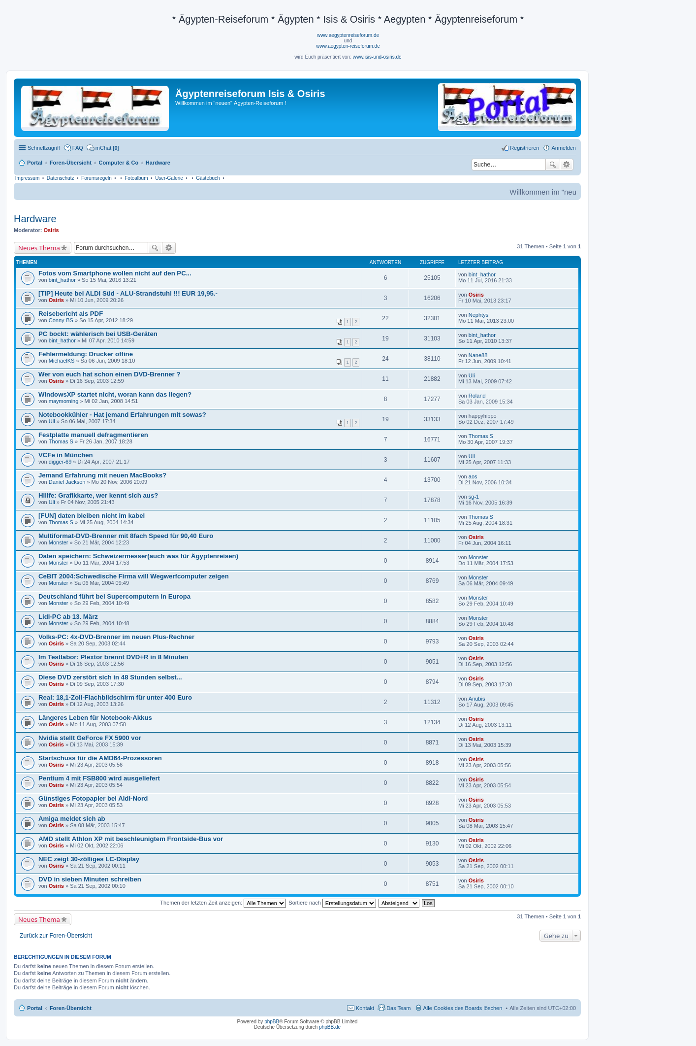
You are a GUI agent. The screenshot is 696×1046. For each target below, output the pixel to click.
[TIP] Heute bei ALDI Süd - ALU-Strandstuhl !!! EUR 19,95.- (128, 293)
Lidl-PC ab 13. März (68, 616)
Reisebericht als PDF (70, 313)
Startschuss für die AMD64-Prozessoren (100, 758)
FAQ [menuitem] (77, 148)
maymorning (64, 401)
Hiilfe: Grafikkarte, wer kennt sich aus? (98, 495)
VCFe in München (65, 455)
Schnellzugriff (44, 148)
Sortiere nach (332, 903)
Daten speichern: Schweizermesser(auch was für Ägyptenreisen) (138, 556)
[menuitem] (103, 148)
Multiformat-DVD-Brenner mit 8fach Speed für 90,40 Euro (125, 536)
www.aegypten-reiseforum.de (348, 46)
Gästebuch (208, 178)
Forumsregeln (96, 178)
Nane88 (478, 355)
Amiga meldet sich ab (71, 818)
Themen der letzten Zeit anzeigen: (223, 903)
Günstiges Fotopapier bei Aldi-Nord (93, 798)
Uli (472, 375)
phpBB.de (330, 1027)
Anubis (477, 699)
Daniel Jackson (67, 482)
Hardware (35, 218)
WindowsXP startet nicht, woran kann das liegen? (114, 394)
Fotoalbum (136, 178)
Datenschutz (60, 178)
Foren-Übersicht (71, 1008)
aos (473, 476)
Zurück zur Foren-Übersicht (56, 935)
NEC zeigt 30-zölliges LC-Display (88, 859)
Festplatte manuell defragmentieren (93, 435)
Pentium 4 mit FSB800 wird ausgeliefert (99, 778)
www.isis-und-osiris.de (377, 57)
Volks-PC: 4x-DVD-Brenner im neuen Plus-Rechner (116, 637)
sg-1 (474, 497)
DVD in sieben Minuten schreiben (89, 879)
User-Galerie (169, 178)
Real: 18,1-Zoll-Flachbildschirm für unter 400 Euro (115, 697)
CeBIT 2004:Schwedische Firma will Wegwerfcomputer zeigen (133, 576)
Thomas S (61, 441)
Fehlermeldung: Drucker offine (85, 354)
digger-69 (60, 462)
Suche (552, 164)
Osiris (51, 230)
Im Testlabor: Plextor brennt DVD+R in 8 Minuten (113, 657)
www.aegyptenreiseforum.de (348, 35)
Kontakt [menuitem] (365, 1008)
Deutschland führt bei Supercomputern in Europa (114, 596)
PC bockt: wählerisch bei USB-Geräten (98, 333)
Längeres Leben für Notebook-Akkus (95, 717)
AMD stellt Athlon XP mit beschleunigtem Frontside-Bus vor (130, 839)
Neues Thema (39, 247)
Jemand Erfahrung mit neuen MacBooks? (102, 475)
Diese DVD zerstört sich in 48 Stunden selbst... (110, 677)
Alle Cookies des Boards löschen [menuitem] (463, 1008)
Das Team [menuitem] (398, 1008)
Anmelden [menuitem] (563, 148)
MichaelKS (62, 361)
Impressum (27, 178)
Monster (58, 542)
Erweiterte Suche (566, 164)
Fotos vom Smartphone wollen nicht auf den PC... (114, 273)
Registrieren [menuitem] (524, 148)
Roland (477, 396)
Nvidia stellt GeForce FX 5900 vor (89, 738)
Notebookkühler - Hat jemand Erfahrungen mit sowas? (122, 414)
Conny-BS (61, 320)
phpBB (271, 1021)
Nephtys (478, 315)
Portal (34, 163)
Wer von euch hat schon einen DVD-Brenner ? (109, 374)
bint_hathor (62, 280)
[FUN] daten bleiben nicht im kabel (91, 515)
